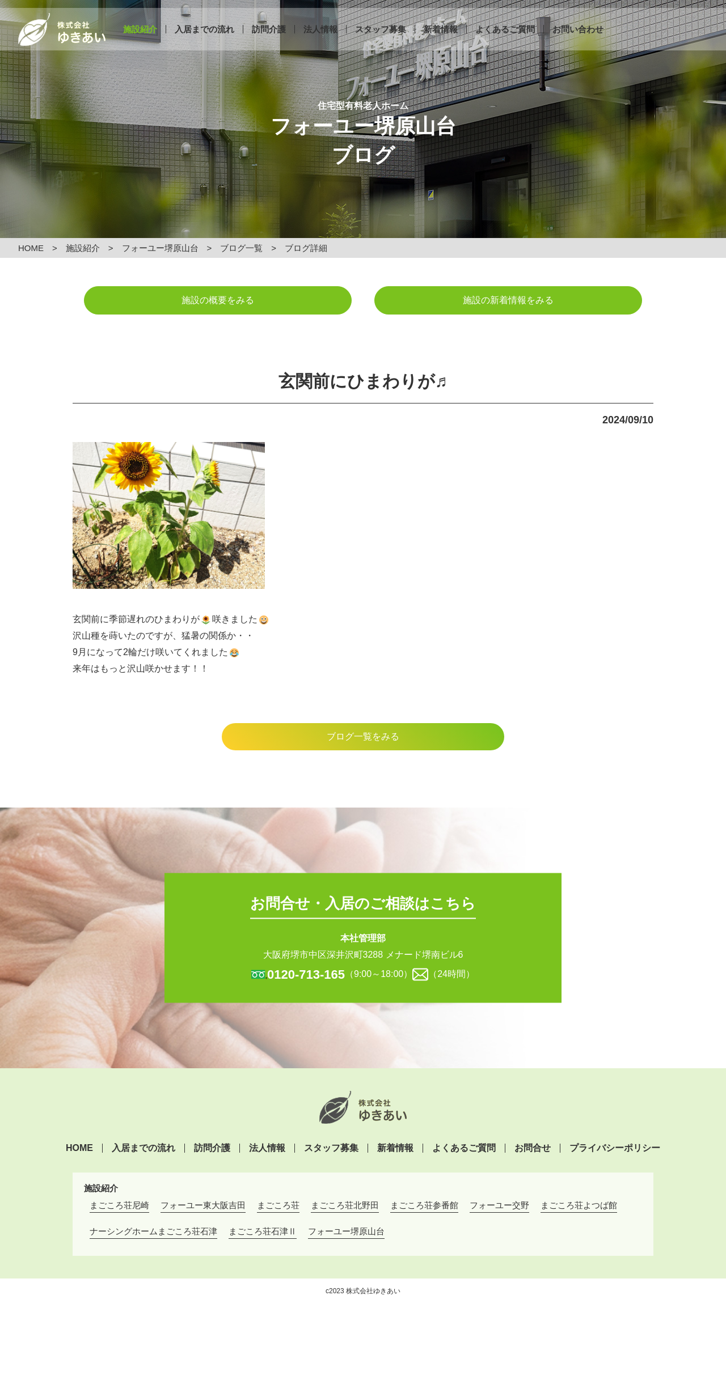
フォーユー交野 (499, 1205)
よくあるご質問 (505, 38)
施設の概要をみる (218, 300)
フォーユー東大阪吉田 (203, 1205)
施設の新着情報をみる (508, 300)
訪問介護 (269, 38)
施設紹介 (140, 38)
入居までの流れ (204, 38)
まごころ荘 (278, 1205)
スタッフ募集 (380, 38)
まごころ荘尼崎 (119, 1205)
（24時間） (451, 974)
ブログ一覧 (241, 248)
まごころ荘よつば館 (579, 1205)
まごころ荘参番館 (424, 1205)
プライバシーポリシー (614, 1148)
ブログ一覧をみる (363, 736)
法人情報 (320, 38)
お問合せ (532, 1148)
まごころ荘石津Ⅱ (263, 1231)
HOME (31, 248)
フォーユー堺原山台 (160, 248)
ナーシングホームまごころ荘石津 (153, 1231)
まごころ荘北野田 (345, 1205)
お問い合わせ (577, 38)
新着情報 (441, 38)
